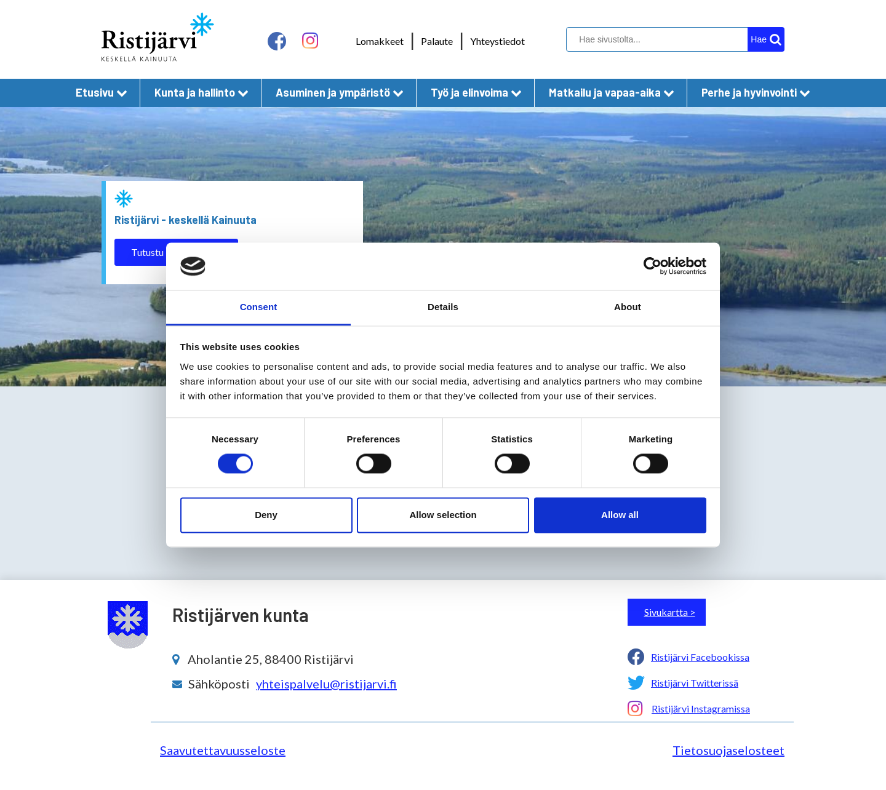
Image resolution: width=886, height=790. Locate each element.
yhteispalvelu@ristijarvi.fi (326, 683)
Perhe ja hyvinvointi (755, 92)
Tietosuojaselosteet (728, 750)
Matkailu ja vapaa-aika (611, 92)
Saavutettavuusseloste (222, 750)
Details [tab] (443, 306)
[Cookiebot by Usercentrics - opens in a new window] (652, 266)
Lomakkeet (380, 41)
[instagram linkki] (310, 41)
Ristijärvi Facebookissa (700, 657)
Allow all (620, 514)
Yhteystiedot (497, 41)
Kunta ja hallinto (201, 92)
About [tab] (627, 306)
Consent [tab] (258, 306)
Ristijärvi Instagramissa (701, 708)
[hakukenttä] (673, 39)
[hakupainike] (766, 39)
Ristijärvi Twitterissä (694, 682)
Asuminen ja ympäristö (340, 92)
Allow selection (442, 514)
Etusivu (101, 92)
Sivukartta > (669, 612)
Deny (266, 514)
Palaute (437, 41)
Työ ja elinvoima (476, 92)
